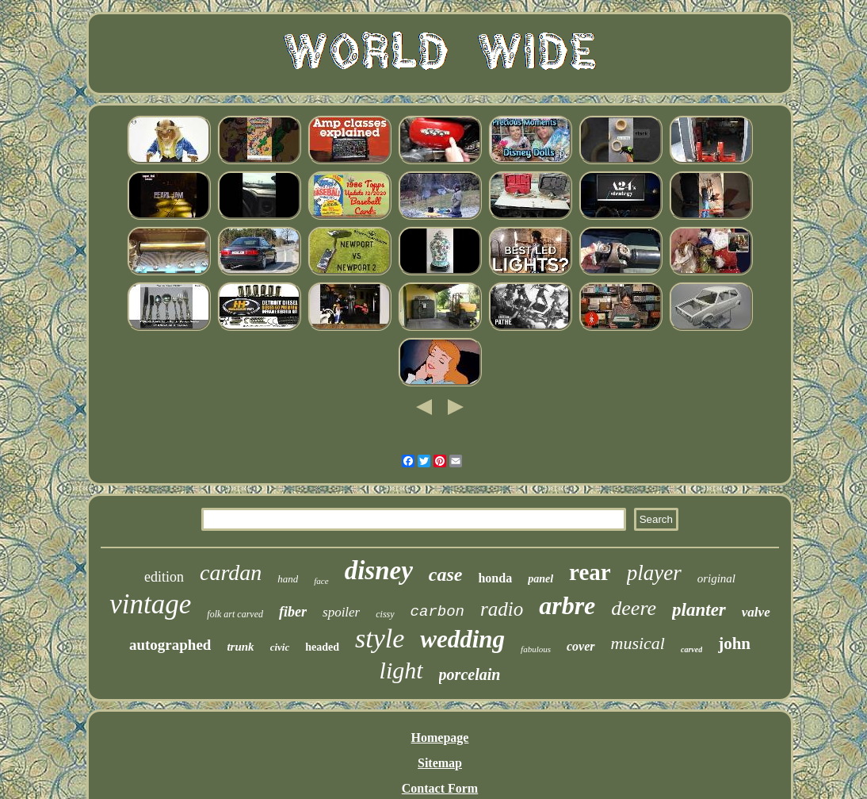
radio (501, 609)
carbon (437, 611)
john (734, 643)
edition (164, 577)
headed (322, 647)
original (716, 578)
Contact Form (440, 788)
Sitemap (440, 763)
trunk (240, 646)
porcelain (470, 674)
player (654, 573)
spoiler (341, 612)
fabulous (536, 649)
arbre (567, 605)
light (401, 670)
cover (581, 646)
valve (756, 612)
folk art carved (235, 614)
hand (287, 579)
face (321, 581)
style (379, 638)
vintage (150, 604)
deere (633, 608)
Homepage (440, 737)
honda (495, 578)
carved (691, 649)
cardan (231, 572)
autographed (170, 644)
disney (379, 570)
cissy (385, 614)
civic (280, 647)
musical (638, 643)
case (446, 574)
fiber (293, 612)
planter (699, 610)
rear (590, 572)
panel (540, 579)
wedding (462, 639)
